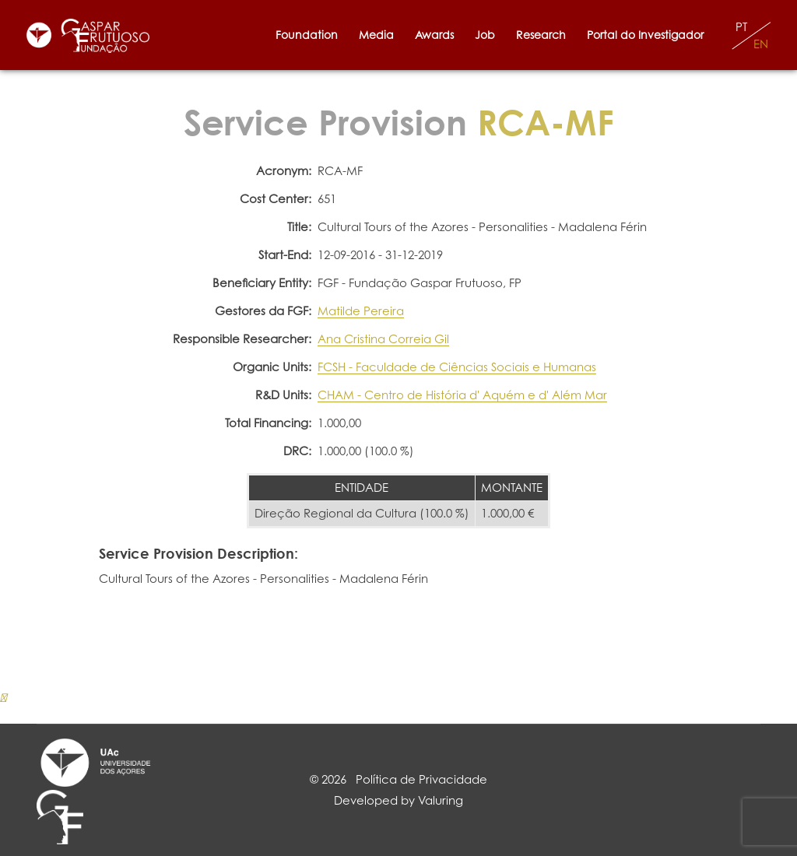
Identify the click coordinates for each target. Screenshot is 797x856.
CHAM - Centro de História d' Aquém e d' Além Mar (462, 395)
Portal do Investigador (648, 34)
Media (376, 34)
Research (541, 34)
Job (485, 34)
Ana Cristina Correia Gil (383, 339)
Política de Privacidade (421, 779)
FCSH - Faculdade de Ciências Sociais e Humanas (457, 367)
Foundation (307, 34)
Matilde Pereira (361, 310)
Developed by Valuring (398, 800)
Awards (434, 34)
